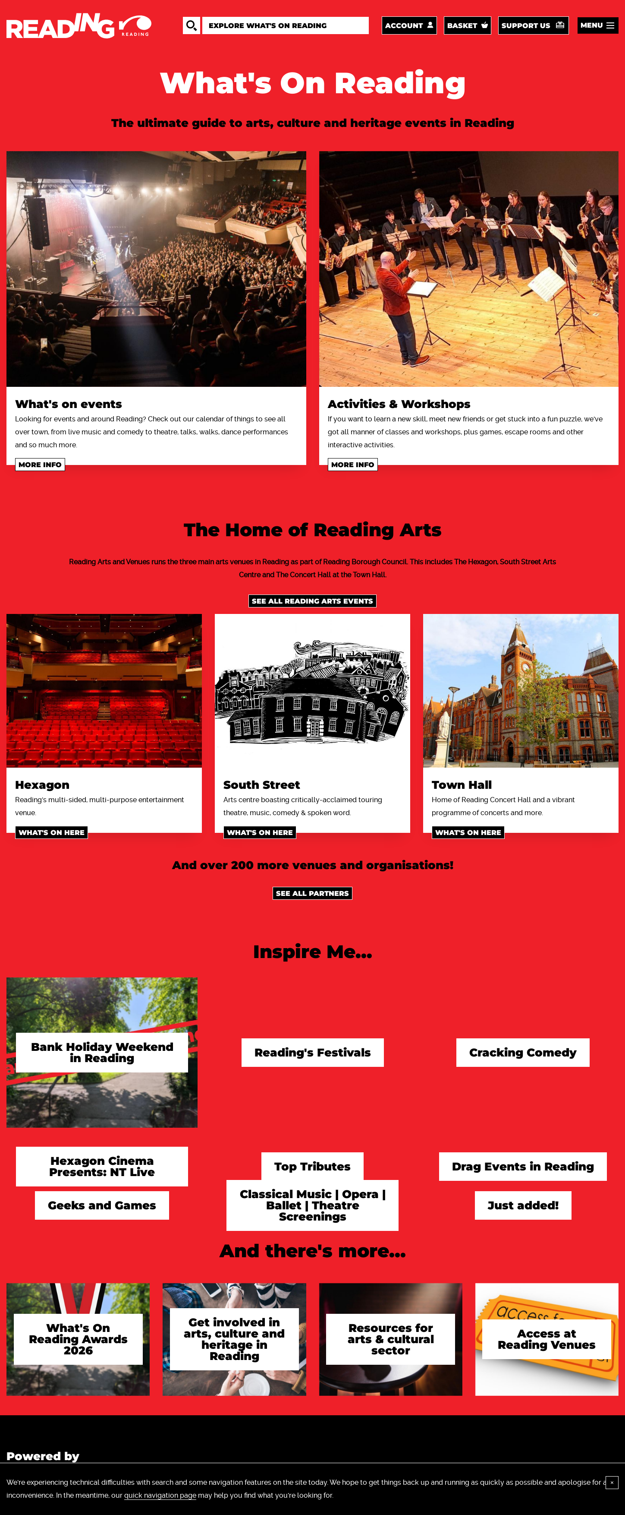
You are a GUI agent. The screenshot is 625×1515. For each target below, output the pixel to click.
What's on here (52, 833)
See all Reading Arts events (312, 601)
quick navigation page (160, 1495)
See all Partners (312, 893)
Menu (592, 25)
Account (404, 26)
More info (40, 465)
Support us (526, 26)
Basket (462, 26)
